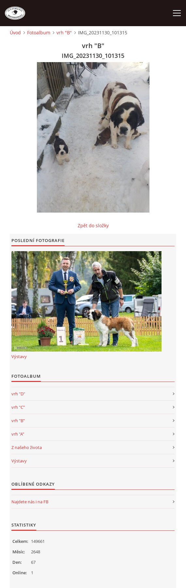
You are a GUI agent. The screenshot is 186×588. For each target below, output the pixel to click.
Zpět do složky (93, 225)
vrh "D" (18, 394)
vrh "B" (64, 32)
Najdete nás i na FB (29, 502)
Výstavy (19, 356)
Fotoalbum (38, 32)
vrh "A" (17, 434)
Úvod (15, 32)
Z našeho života (26, 447)
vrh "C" (18, 407)
